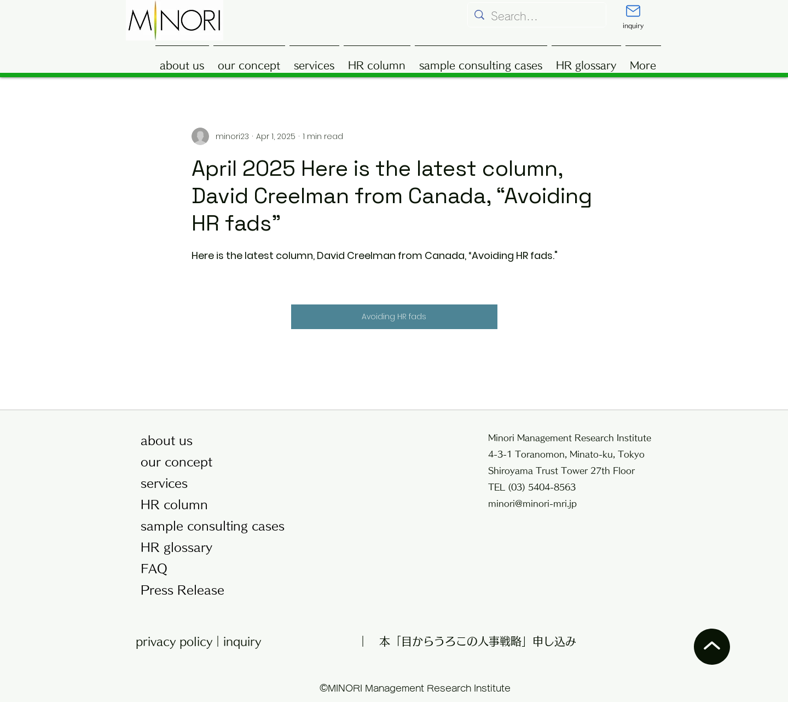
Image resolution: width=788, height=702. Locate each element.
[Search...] (537, 16)
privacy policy (174, 641)
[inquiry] (633, 17)
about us (167, 440)
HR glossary (176, 547)
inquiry (242, 641)
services (164, 483)
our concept (176, 462)
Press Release (182, 590)
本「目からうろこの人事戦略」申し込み (477, 641)
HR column (174, 504)
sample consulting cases (209, 526)
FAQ (154, 568)
